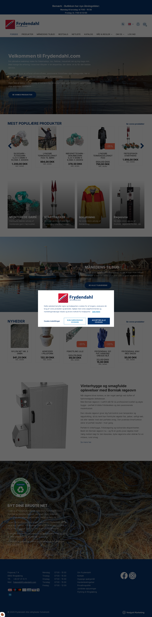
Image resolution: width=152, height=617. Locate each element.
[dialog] (76, 308)
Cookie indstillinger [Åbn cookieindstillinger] (52, 321)
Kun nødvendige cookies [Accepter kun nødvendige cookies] (75, 321)
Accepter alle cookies (99, 321)
